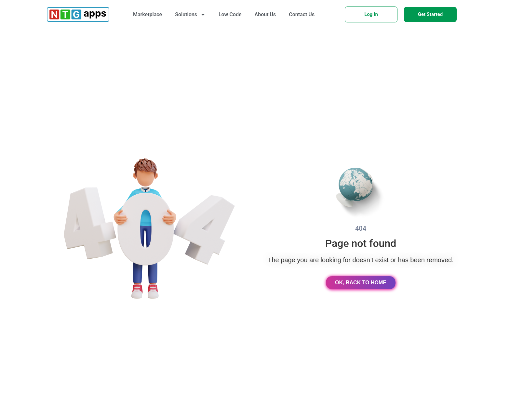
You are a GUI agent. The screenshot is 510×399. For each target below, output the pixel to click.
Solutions (190, 14)
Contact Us (302, 14)
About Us (265, 14)
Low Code (230, 14)
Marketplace (147, 14)
